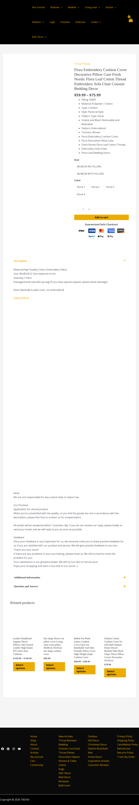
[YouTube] (19, 749)
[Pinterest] (8, 749)
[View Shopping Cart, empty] (130, 14)
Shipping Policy (125, 740)
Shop (32, 740)
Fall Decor (93, 740)
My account (35, 756)
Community (35, 765)
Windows (64, 781)
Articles (33, 752)
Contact (33, 748)
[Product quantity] (83, 194)
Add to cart (101, 202)
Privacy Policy (124, 736)
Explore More (21, 318)
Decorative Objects (69, 756)
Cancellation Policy (127, 744)
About (32, 744)
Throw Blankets (68, 740)
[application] (59, 7)
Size (76, 145)
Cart (31, 761)
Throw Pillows (82, 49)
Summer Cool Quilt (69, 748)
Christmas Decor (97, 744)
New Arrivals (66, 736)
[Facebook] (2, 749)
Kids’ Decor (65, 773)
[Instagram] (13, 749)
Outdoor (93, 736)
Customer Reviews (98, 765)
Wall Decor (65, 777)
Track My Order (126, 756)
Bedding (63, 744)
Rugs (61, 769)
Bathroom (64, 785)
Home (32, 736)
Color (77, 165)
